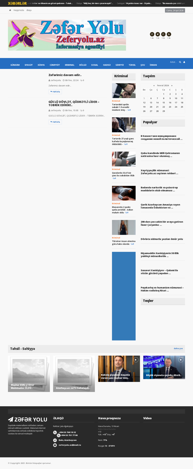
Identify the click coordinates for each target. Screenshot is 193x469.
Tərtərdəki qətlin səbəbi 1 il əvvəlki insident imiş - (120, 107)
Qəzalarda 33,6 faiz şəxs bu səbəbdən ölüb (123, 174)
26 (144, 111)
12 (144, 102)
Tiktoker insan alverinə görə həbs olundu (123, 242)
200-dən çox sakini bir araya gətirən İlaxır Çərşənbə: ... (162, 223)
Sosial (94, 64)
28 (157, 111)
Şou (143, 64)
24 (176, 106)
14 (157, 102)
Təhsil (132, 64)
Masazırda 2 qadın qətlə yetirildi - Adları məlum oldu (122, 210)
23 (170, 106)
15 (163, 102)
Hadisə (107, 64)
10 (176, 98)
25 (182, 106)
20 (151, 106)
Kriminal (70, 64)
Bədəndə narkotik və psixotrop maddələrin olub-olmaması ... (159, 189)
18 (182, 102)
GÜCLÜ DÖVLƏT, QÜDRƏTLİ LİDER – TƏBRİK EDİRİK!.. (74, 103)
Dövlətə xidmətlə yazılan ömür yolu (162, 239)
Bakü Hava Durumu (107, 429)
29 (163, 111)
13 (151, 102)
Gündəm (15, 64)
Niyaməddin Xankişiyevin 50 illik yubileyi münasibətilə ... (160, 255)
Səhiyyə (120, 64)
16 (170, 102)
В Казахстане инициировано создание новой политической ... (161, 137)
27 (151, 111)
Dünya (39, 3)
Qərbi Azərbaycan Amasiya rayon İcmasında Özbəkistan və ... (160, 206)
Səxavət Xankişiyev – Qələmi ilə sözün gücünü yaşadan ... (159, 272)
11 (182, 98)
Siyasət (29, 64)
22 (163, 106)
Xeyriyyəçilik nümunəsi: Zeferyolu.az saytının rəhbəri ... (163, 172)
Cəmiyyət (133, 3)
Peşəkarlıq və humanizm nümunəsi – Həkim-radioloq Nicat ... (162, 289)
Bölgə (82, 64)
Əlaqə (29, 10)
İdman (153, 64)
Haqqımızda (18, 10)
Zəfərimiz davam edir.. (65, 75)
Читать (55, 91)
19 (144, 106)
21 (157, 106)
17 (176, 102)
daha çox (178, 348)
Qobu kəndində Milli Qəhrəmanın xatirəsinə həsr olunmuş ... (160, 154)
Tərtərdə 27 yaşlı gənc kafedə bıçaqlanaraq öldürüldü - (123, 141)
